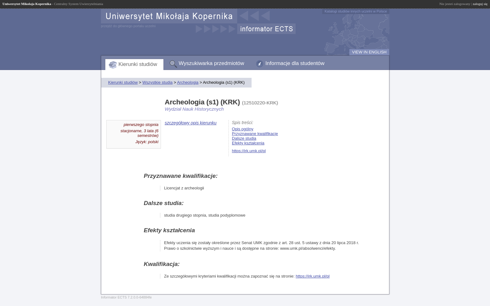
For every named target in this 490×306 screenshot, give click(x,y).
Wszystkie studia (157, 82)
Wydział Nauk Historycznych (194, 109)
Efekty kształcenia (248, 143)
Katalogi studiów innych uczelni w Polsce (356, 11)
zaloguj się (480, 4)
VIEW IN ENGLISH (369, 52)
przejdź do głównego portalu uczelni (128, 26)
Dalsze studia (244, 138)
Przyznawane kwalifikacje (255, 133)
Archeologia (187, 82)
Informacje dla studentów (294, 63)
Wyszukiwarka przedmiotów (211, 63)
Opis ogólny (242, 129)
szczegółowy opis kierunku (191, 122)
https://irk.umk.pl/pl (249, 150)
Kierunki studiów (137, 64)
